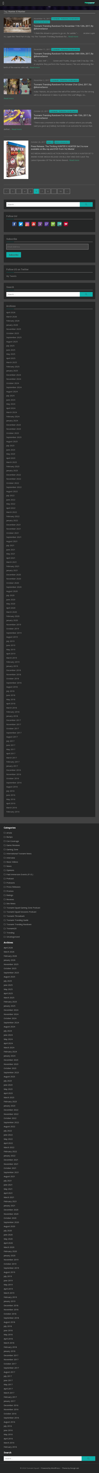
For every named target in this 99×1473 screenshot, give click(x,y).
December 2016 (13, 770)
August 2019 (12, 637)
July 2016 (10, 791)
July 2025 (10, 345)
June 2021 (10, 549)
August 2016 (12, 786)
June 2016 (10, 795)
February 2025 (13, 366)
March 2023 (11, 462)
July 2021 (10, 545)
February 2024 (13, 416)
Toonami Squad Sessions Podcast (21, 911)
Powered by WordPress (50, 1468)
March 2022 (11, 512)
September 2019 (14, 633)
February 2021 (13, 566)
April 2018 (10, 703)
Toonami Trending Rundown (65, 19)
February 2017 (13, 761)
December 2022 (13, 474)
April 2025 (10, 358)
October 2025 (12, 333)
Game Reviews (13, 845)
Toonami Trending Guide (17, 920)
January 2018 (12, 716)
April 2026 (10, 312)
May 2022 (10, 503)
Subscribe (14, 254)
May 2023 (10, 454)
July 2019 (10, 641)
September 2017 (14, 732)
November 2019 (13, 624)
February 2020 (13, 616)
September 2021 (14, 537)
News (49, 142)
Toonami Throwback (16, 916)
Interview (11, 857)
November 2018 (13, 674)
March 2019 (11, 657)
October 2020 (12, 583)
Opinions (10, 870)
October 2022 (12, 483)
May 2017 (10, 749)
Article (9, 832)
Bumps (10, 837)
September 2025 (14, 337)
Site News (11, 903)
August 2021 (12, 541)
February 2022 (13, 516)
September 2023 (14, 437)
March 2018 (11, 707)
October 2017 (12, 728)
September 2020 (14, 587)
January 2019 (12, 666)
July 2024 (10, 395)
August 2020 (12, 591)
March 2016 (11, 807)
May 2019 (10, 649)
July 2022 (10, 495)
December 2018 (13, 670)
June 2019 (10, 645)
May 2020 (10, 603)
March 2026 (11, 316)
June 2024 (10, 400)
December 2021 (13, 524)
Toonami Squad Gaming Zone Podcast (23, 907)
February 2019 (13, 662)
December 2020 (13, 574)
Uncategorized (41, 22)
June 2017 (10, 745)
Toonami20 (12, 928)
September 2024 (14, 387)
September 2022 (14, 487)
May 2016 (10, 799)
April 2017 (10, 753)
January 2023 (12, 470)
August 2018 (12, 687)
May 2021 (10, 553)
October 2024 (12, 383)
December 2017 (13, 720)
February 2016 (13, 811)
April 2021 (10, 558)
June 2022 (10, 499)
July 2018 (10, 691)
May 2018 (10, 699)
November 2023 (13, 429)
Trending (11, 932)
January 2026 (12, 325)
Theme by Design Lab (70, 1468)
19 (61, 191)
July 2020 (10, 595)
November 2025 (13, 329)
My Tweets (11, 276)
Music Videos (12, 862)
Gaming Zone (12, 849)
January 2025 (12, 370)
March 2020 (11, 612)
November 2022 (13, 479)
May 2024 (10, 404)
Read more (73, 36)
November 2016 (13, 774)
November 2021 (13, 528)
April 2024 (10, 408)
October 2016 (12, 778)
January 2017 (12, 766)
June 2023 (10, 449)
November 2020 (13, 578)
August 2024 (12, 391)
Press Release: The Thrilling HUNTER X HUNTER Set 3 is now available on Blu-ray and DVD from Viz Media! (59, 147)
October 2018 (12, 678)
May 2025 (10, 354)
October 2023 (12, 433)
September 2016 (14, 782)
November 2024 (13, 379)
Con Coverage (13, 841)
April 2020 (10, 608)
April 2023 (10, 458)
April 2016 (10, 803)
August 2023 (12, 441)
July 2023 (10, 445)
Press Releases (61, 142)
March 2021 (11, 562)
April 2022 (10, 508)
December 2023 (13, 424)
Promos (10, 891)
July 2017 (10, 741)
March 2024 (11, 412)
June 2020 (10, 599)
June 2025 (10, 350)
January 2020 (12, 620)
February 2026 (13, 320)
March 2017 (11, 757)
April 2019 (10, 653)
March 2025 (11, 362)
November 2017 (13, 724)
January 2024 (12, 420)
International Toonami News (19, 853)
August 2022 (12, 491)
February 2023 (13, 466)
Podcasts (11, 882)
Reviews (10, 899)
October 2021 (12, 533)
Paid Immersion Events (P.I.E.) (20, 874)
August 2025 (12, 341)
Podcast (10, 878)
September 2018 (14, 682)
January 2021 (12, 570)
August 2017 (12, 736)
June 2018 (10, 695)
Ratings (10, 895)
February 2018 (13, 712)
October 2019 (12, 628)
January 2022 (12, 520)
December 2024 (13, 375)
